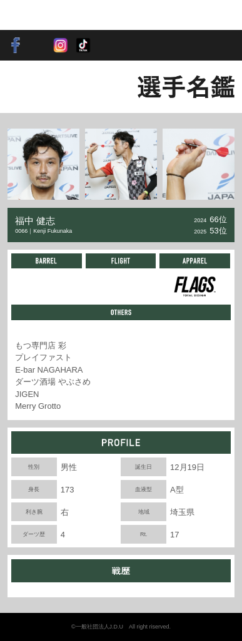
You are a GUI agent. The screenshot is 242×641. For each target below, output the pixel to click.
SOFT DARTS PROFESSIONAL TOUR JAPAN (48, 15)
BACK (29, 87)
